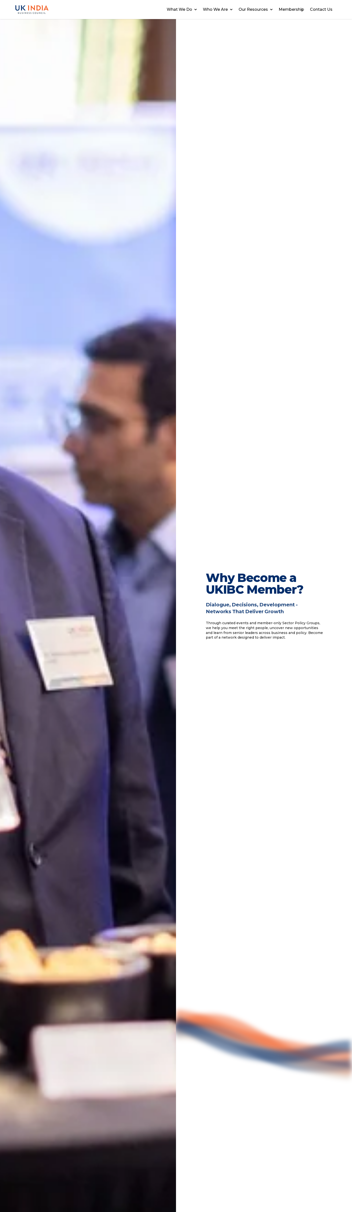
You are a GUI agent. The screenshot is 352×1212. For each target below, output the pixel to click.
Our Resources (256, 9)
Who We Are (218, 9)
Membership (291, 9)
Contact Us (321, 9)
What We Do (182, 9)
